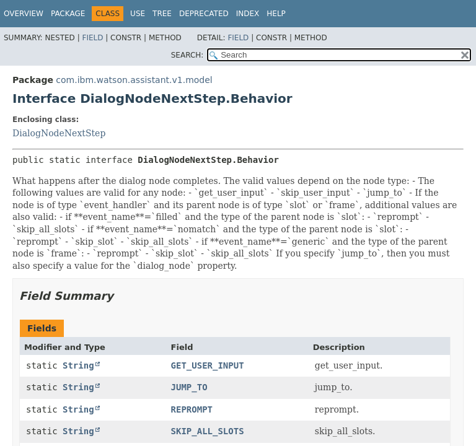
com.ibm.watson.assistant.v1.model (134, 80)
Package (68, 13)
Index (248, 13)
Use (137, 13)
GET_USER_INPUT (207, 365)
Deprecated (204, 13)
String (78, 365)
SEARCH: (187, 55)
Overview (23, 13)
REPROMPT (192, 409)
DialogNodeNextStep (58, 133)
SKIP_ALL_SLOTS (207, 431)
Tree (162, 13)
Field (92, 37)
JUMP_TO (189, 387)
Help (276, 13)
